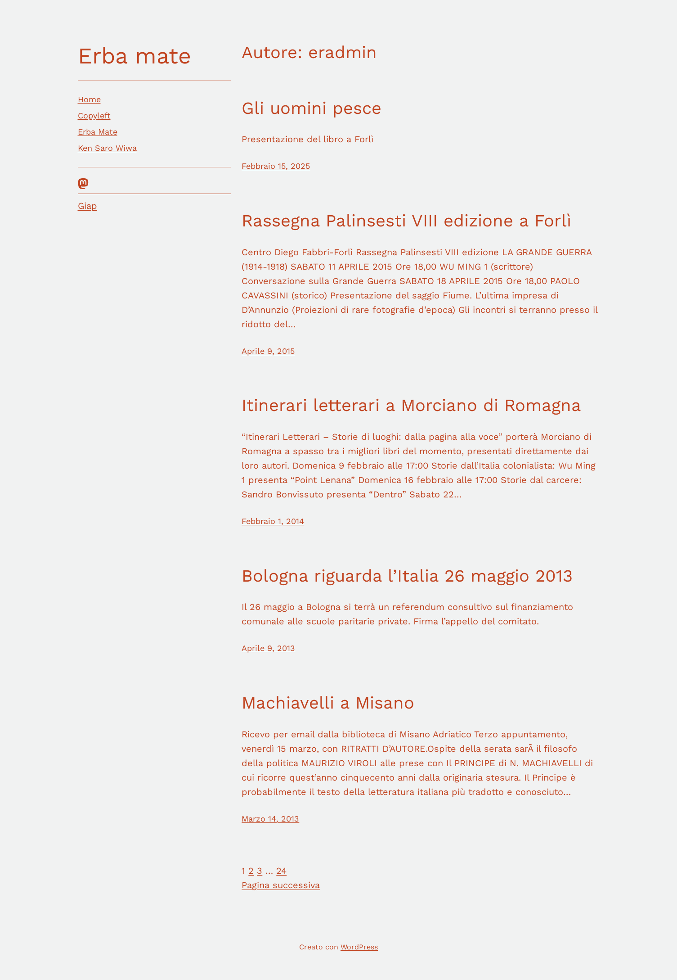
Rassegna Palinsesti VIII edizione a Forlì (406, 220)
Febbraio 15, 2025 (276, 166)
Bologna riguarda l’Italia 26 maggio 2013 (407, 576)
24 (281, 870)
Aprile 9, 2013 (268, 648)
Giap (87, 205)
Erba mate (134, 55)
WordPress (359, 947)
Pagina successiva (281, 885)
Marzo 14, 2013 (270, 818)
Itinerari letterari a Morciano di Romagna (411, 405)
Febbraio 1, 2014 (273, 521)
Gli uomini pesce (311, 108)
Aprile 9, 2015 (268, 351)
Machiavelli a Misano (328, 703)
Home (89, 99)
